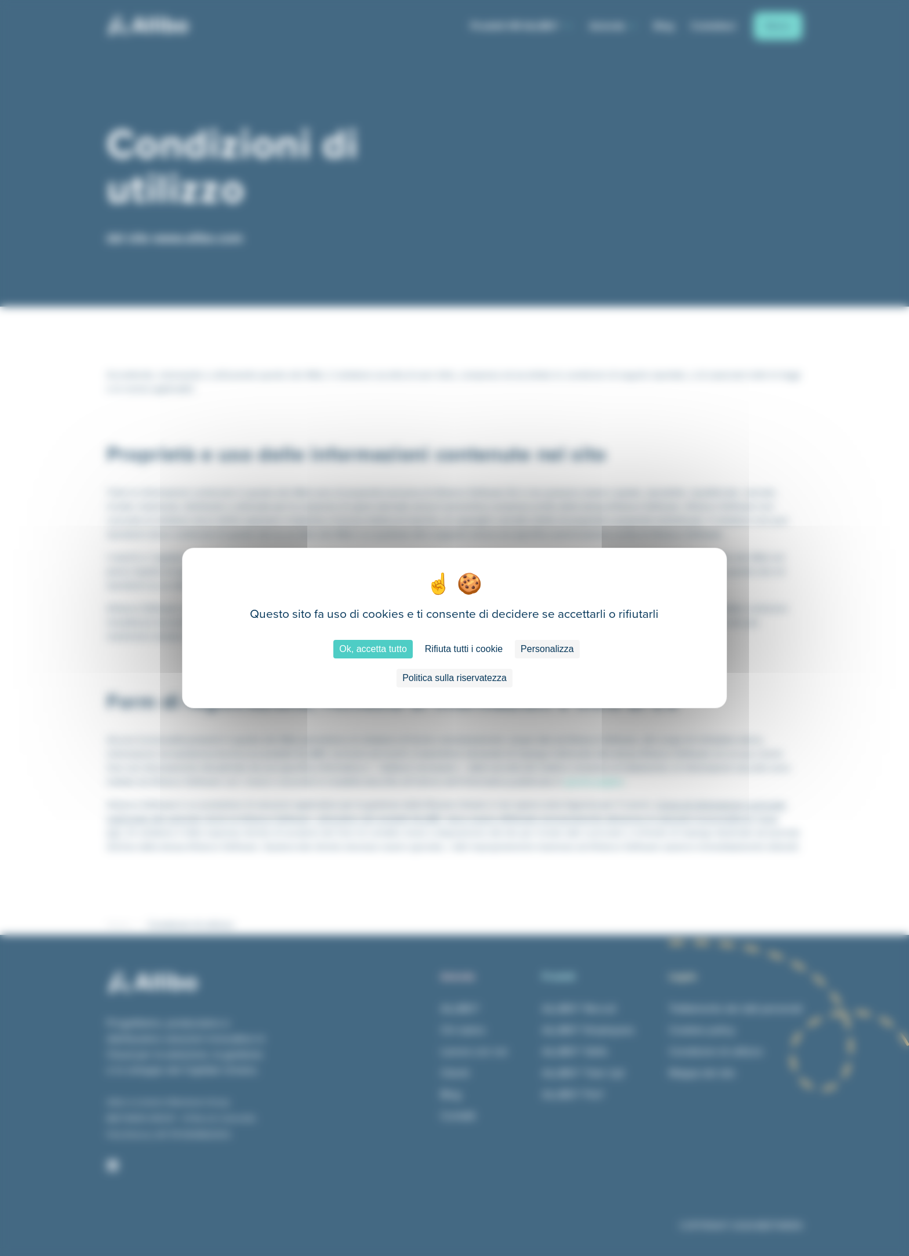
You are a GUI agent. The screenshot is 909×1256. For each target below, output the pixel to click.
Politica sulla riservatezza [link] (454, 678)
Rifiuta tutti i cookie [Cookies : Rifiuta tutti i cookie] (464, 649)
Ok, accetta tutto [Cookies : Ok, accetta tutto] (373, 649)
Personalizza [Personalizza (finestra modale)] (547, 649)
